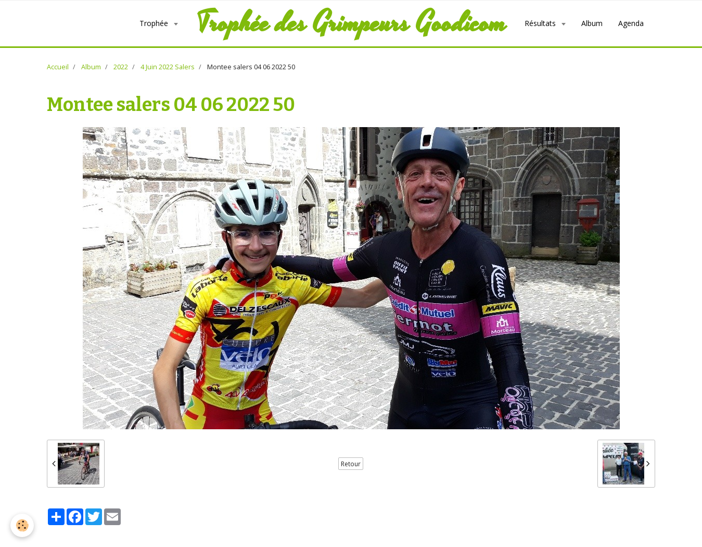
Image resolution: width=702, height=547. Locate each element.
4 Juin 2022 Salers (168, 67)
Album (592, 23)
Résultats (541, 23)
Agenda (631, 23)
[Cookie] (22, 525)
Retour (351, 463)
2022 (120, 67)
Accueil (58, 67)
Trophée (154, 23)
